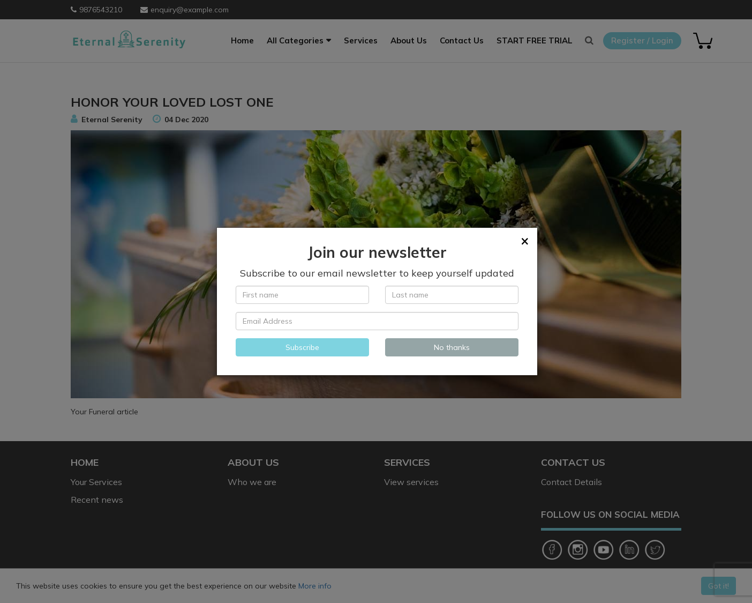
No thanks (452, 347)
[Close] (525, 241)
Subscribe (302, 347)
